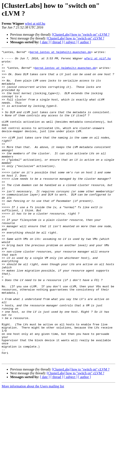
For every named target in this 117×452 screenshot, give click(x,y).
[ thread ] (56, 42)
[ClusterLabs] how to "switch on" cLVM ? (80, 34)
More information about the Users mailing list (33, 448)
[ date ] (45, 42)
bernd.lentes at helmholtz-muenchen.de (60, 52)
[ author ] (84, 42)
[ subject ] (70, 42)
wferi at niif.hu (35, 23)
